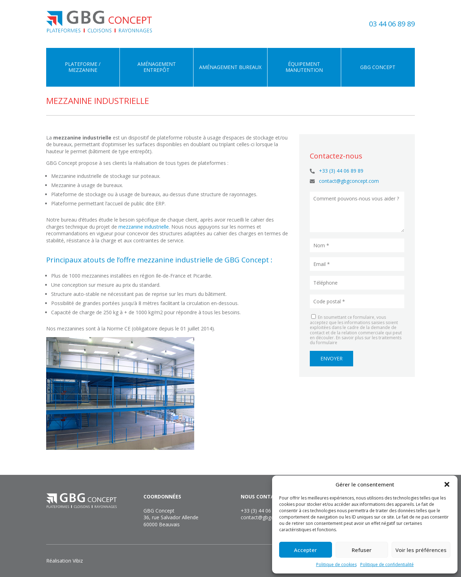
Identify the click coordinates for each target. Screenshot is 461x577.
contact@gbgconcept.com (349, 181)
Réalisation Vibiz (64, 560)
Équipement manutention (304, 67)
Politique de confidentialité (387, 564)
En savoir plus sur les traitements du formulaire (355, 340)
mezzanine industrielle (143, 226)
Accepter (305, 549)
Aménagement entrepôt (156, 67)
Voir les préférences (421, 549)
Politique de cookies (336, 564)
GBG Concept (377, 67)
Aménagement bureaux (230, 67)
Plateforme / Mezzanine (82, 67)
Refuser (361, 549)
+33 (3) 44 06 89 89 (341, 170)
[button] (446, 484)
